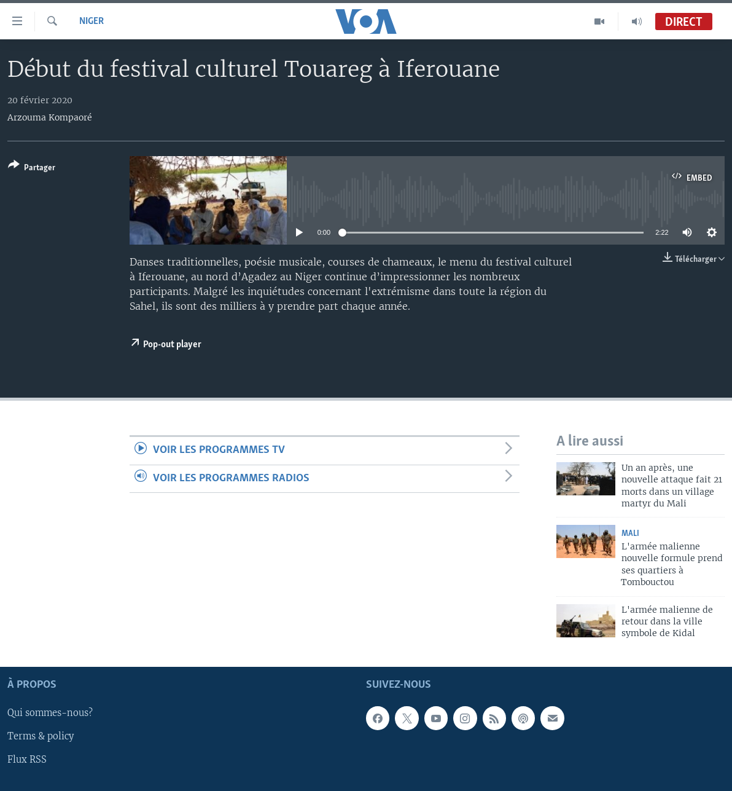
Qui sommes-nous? (50, 712)
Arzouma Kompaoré (49, 117)
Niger (91, 21)
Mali (630, 534)
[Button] (31, 168)
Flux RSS (27, 759)
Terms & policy (40, 736)
